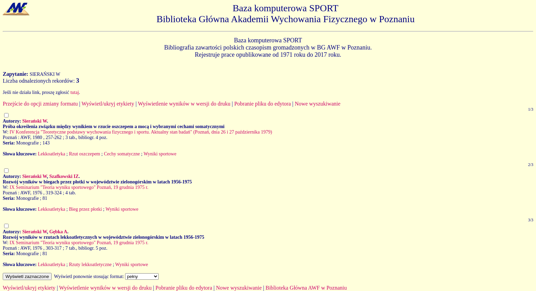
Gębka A (58, 231)
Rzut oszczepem (84, 153)
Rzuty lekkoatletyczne (90, 264)
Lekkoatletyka (51, 153)
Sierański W (34, 121)
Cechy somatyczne (122, 153)
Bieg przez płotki (85, 209)
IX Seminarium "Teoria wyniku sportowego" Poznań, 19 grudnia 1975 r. (79, 187)
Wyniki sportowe (160, 153)
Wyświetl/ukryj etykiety (107, 104)
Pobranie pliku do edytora (262, 104)
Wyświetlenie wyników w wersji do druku (184, 104)
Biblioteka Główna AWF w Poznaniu (306, 288)
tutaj (74, 92)
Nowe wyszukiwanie (317, 104)
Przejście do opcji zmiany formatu (40, 104)
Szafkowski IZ (64, 176)
